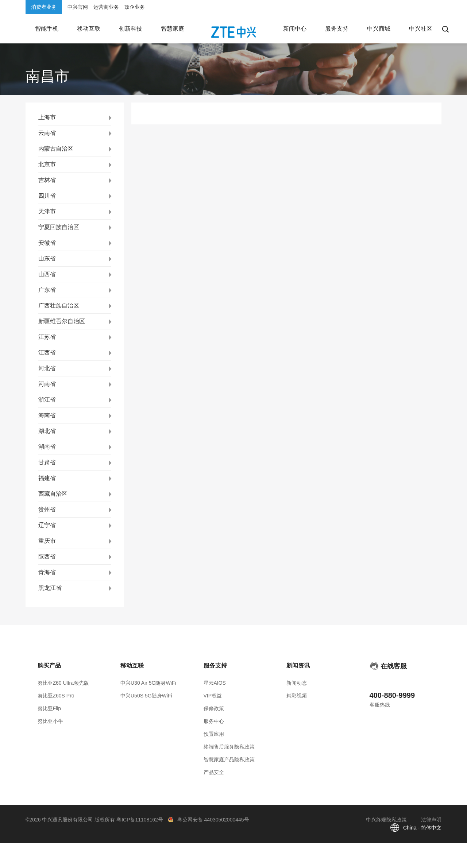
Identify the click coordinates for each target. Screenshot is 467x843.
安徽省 (47, 243)
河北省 (47, 368)
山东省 (47, 258)
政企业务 (134, 7)
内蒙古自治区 (55, 149)
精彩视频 (296, 696)
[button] (46, 28)
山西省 (47, 274)
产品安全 (214, 772)
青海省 (47, 572)
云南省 (47, 133)
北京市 (47, 164)
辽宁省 (47, 525)
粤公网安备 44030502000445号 (213, 820)
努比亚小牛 (50, 721)
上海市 (47, 117)
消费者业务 (44, 7)
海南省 (47, 415)
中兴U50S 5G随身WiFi (146, 696)
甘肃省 (47, 462)
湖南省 (47, 447)
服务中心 (214, 721)
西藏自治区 (52, 494)
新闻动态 (296, 683)
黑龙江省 (50, 588)
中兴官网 (77, 7)
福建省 (47, 478)
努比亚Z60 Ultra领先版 (63, 683)
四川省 (47, 196)
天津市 (47, 211)
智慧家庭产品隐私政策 (229, 759)
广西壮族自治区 (58, 305)
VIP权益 (213, 696)
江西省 (47, 352)
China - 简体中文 (422, 828)
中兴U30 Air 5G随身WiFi (148, 683)
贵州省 (47, 509)
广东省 (47, 290)
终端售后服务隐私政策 (229, 747)
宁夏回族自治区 (58, 227)
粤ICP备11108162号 (139, 820)
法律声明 (431, 820)
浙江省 (47, 400)
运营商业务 (106, 7)
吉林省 (47, 180)
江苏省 (47, 337)
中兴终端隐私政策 (386, 820)
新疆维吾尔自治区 (61, 321)
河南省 (47, 384)
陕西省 (47, 556)
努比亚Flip (49, 708)
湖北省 (47, 431)
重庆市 (47, 541)
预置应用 (214, 734)
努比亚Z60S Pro (56, 696)
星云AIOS (215, 683)
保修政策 (214, 708)
